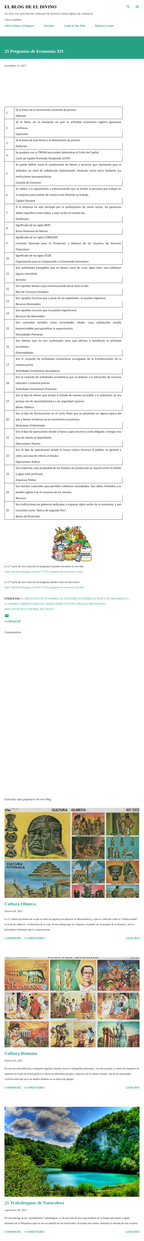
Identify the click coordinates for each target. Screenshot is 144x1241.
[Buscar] (128, 7)
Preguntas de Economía (21, 609)
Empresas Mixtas (32, 603)
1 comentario (34, 938)
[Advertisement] (72, 759)
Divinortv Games (104, 25)
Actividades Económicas (78, 598)
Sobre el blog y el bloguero (19, 25)
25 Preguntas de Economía (40, 598)
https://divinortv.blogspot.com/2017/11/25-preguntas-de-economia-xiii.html (44, 587)
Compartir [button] (12, 621)
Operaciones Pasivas (90, 603)
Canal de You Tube (74, 25)
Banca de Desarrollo (112, 598)
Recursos (46, 609)
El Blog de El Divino (30, 6)
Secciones (49, 25)
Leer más (133, 938)
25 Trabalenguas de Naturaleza (34, 1202)
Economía (11, 603)
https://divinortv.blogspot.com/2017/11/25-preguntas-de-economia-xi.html (43, 571)
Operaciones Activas (60, 603)
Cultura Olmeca (20, 903)
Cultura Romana (20, 1053)
